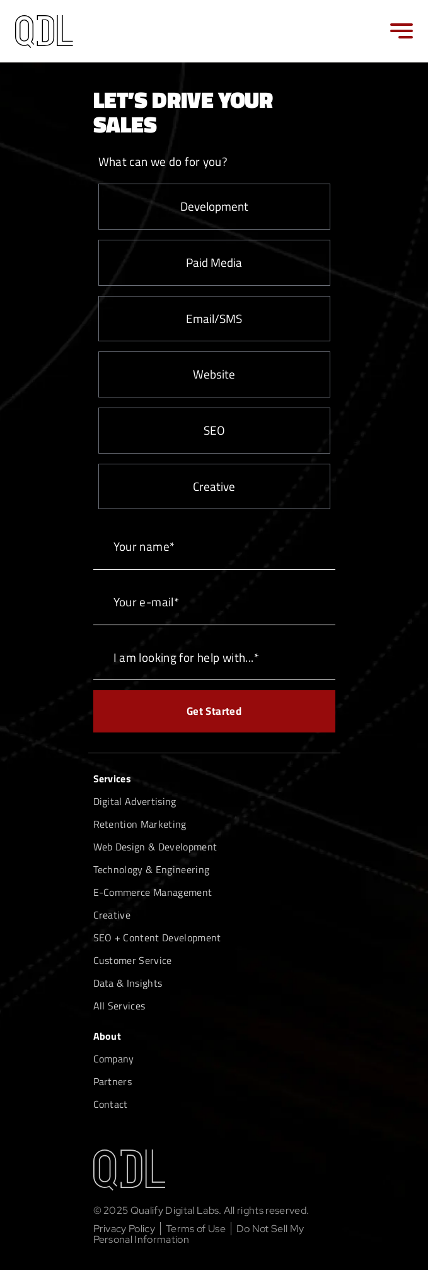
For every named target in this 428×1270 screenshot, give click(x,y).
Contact (110, 1104)
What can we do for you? (163, 161)
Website (214, 374)
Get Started (214, 711)
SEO (214, 430)
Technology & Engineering (151, 869)
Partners (112, 1081)
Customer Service (132, 960)
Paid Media (214, 262)
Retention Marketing (140, 824)
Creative (214, 486)
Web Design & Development (155, 846)
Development (214, 206)
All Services (119, 1005)
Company (113, 1058)
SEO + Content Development (157, 937)
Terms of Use (196, 1228)
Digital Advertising (134, 801)
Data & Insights (128, 983)
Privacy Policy (124, 1228)
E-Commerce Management (152, 892)
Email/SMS (214, 318)
